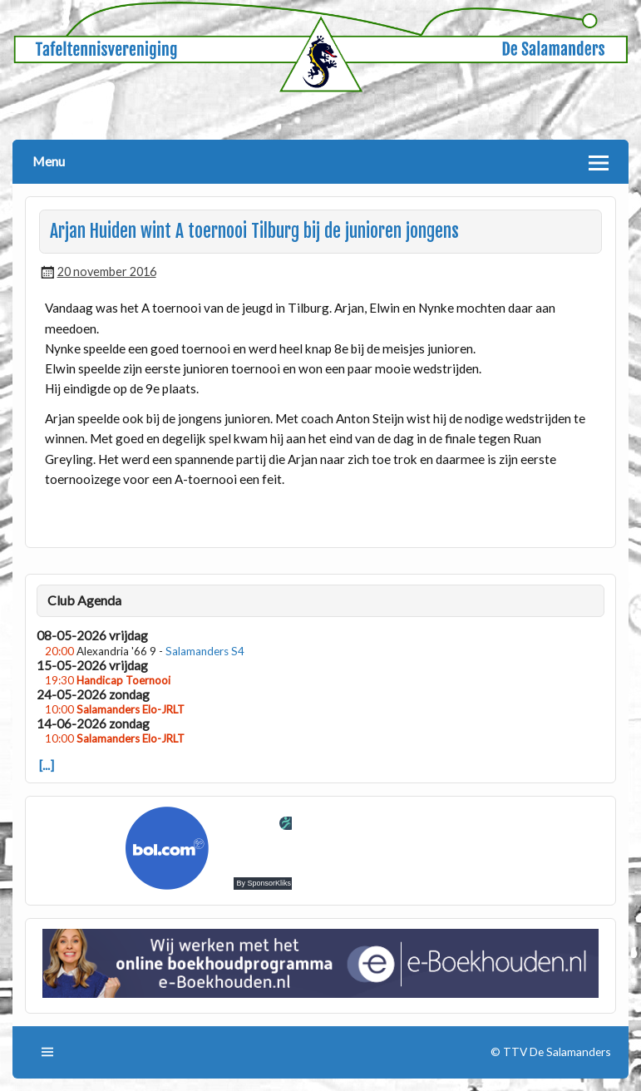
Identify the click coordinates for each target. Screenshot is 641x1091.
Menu (48, 161)
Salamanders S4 (204, 651)
